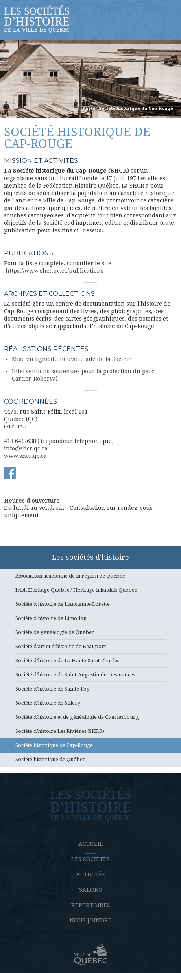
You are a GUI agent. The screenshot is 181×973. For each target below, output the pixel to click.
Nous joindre (91, 920)
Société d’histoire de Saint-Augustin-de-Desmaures (90, 677)
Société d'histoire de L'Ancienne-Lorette (90, 606)
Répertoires (90, 905)
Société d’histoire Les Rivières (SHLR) (90, 733)
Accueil (90, 843)
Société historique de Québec (90, 761)
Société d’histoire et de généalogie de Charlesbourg (90, 719)
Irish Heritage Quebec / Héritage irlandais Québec (90, 592)
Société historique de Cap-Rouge (90, 747)
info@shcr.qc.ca (26, 448)
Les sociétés (90, 859)
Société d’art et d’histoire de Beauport (90, 648)
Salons (90, 889)
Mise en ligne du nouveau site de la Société (71, 359)
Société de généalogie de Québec (90, 634)
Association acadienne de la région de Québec (90, 578)
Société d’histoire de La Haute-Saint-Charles (90, 663)
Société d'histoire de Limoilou (90, 620)
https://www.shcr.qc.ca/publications (54, 271)
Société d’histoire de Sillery (90, 705)
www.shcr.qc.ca (25, 456)
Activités (90, 874)
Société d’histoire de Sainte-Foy (90, 691)
